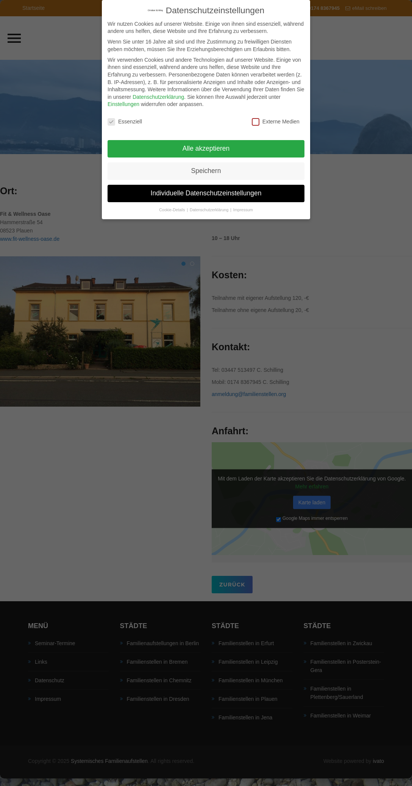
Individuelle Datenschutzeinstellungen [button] (206, 188)
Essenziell (125, 116)
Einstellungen (123, 99)
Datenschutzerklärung (158, 92)
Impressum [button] (243, 204)
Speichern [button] (206, 165)
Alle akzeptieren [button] (206, 143)
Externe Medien (276, 116)
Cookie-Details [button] (172, 204)
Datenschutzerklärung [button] (209, 204)
